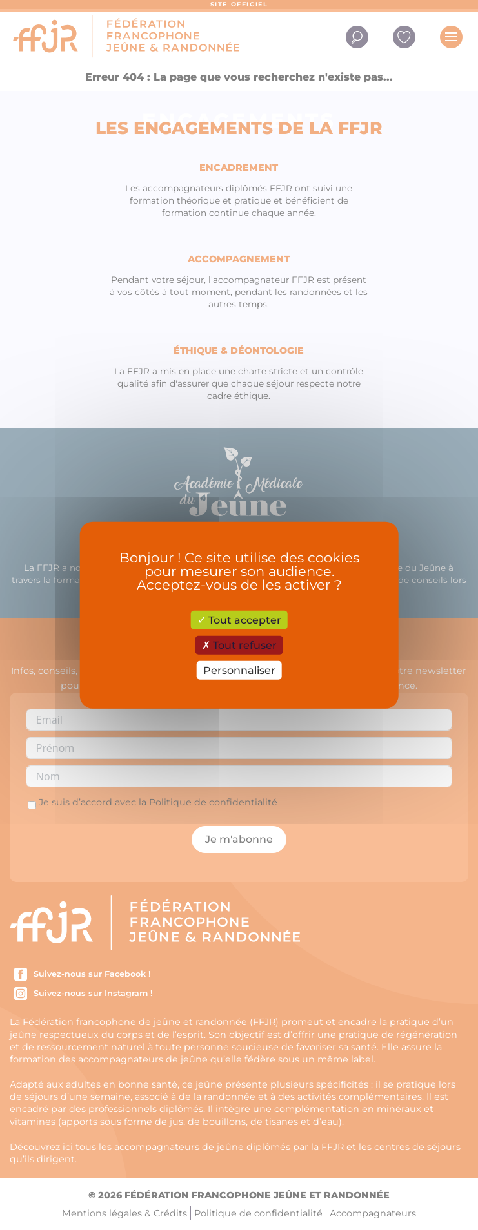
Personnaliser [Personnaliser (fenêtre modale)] (239, 670)
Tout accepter (239, 619)
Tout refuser (239, 645)
